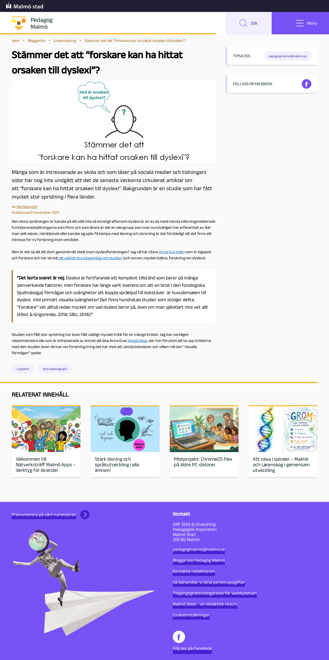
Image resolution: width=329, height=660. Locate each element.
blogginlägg (137, 341)
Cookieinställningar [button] (191, 615)
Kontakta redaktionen (194, 571)
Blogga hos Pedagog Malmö (199, 560)
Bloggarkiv (36, 41)
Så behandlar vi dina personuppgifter (209, 582)
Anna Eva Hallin (172, 252)
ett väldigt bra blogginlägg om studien (90, 258)
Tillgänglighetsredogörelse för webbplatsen (215, 593)
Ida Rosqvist (27, 207)
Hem (16, 41)
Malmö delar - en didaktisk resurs (205, 604)
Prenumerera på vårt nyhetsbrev (50, 514)
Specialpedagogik (55, 369)
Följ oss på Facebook (192, 641)
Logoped (23, 369)
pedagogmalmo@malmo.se (199, 549)
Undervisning (65, 41)
